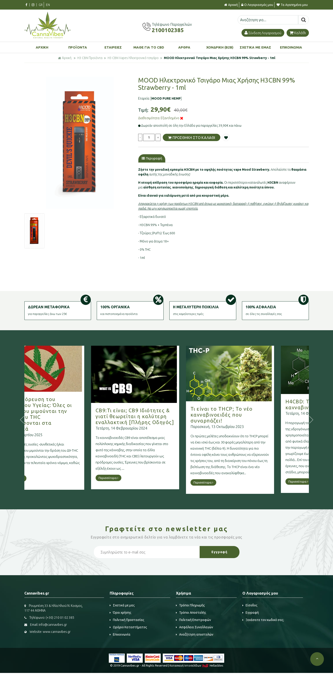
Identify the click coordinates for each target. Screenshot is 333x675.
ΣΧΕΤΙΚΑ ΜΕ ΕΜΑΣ (255, 47)
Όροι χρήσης (120, 612)
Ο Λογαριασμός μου (257, 5)
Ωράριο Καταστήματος (128, 627)
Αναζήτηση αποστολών (194, 634)
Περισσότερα (39, 478)
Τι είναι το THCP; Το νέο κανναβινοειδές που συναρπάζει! (247, 414)
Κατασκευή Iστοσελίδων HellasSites (196, 665)
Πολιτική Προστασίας (127, 620)
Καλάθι (298, 33)
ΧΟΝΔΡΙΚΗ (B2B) (219, 47)
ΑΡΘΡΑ (184, 47)
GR (41, 5)
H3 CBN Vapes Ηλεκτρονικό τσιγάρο (133, 58)
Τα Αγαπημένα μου (292, 5)
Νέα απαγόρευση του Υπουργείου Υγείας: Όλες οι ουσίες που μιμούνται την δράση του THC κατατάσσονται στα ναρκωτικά (61, 414)
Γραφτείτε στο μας (166, 529)
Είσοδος (249, 605)
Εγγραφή (250, 612)
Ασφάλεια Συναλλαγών (194, 627)
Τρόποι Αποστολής (191, 612)
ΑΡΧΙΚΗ (42, 47)
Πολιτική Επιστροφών (193, 620)
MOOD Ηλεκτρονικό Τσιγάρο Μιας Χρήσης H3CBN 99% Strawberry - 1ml (219, 58)
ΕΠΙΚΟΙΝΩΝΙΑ (291, 47)
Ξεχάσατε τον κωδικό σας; (263, 620)
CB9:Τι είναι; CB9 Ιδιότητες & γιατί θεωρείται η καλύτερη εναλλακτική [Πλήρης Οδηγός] (160, 416)
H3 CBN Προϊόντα (89, 58)
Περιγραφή (152, 158)
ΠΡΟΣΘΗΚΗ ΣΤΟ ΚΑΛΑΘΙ (191, 137)
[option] (79, 143)
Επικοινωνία (120, 634)
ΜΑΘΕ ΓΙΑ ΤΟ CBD (148, 47)
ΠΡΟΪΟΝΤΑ (77, 47)
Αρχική (231, 5)
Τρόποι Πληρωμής (190, 605)
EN (48, 5)
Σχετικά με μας (122, 605)
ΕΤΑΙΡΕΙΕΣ (113, 47)
